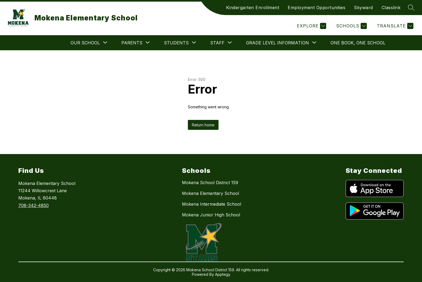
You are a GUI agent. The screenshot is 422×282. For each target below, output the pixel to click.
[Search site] (411, 7)
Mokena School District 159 (210, 182)
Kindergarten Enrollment (252, 7)
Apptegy (222, 274)
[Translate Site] (394, 26)
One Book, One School (357, 42)
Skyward (363, 7)
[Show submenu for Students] (176, 43)
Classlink (391, 7)
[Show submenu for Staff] (217, 43)
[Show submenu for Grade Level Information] (277, 43)
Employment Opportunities (316, 7)
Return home (203, 125)
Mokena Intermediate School (211, 204)
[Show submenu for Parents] (131, 43)
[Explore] (311, 26)
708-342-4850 (33, 205)
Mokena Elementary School (210, 193)
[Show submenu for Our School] (85, 43)
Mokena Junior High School (211, 214)
